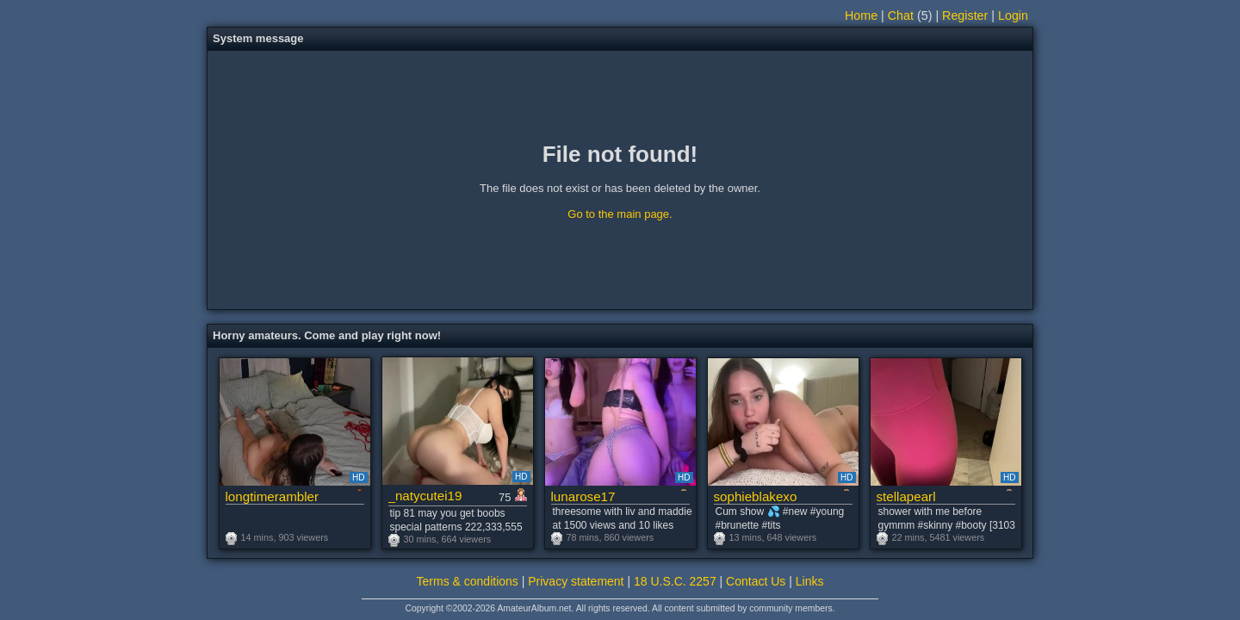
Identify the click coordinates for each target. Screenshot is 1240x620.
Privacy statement (575, 581)
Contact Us (755, 581)
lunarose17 (583, 496)
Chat (901, 15)
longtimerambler (272, 496)
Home (861, 15)
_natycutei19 (425, 495)
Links (810, 581)
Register (965, 15)
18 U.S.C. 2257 (675, 581)
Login (1013, 15)
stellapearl (906, 496)
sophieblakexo (755, 496)
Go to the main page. (619, 214)
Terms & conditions (467, 581)
